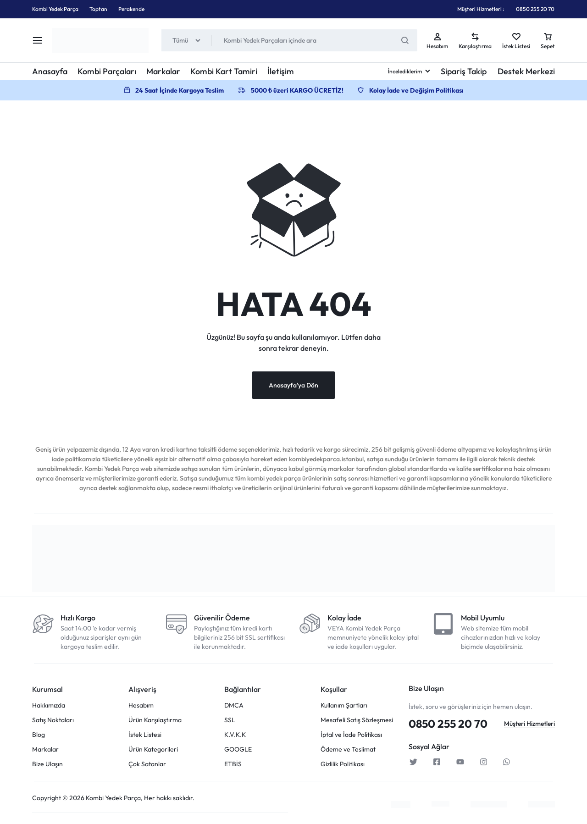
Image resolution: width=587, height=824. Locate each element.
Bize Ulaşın (47, 765)
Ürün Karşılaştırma (155, 721)
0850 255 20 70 (535, 9)
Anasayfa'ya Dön (293, 386)
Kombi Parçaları (107, 71)
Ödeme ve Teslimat (348, 751)
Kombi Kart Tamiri (223, 71)
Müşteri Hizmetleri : (480, 9)
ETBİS (233, 765)
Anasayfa (49, 71)
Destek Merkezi (526, 71)
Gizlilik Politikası (343, 765)
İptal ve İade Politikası (351, 736)
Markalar (163, 71)
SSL (229, 721)
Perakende (131, 9)
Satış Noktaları (53, 721)
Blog (38, 736)
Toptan (98, 9)
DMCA (234, 707)
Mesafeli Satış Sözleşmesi (357, 721)
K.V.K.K (235, 736)
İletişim (280, 71)
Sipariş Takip (464, 71)
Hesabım (141, 707)
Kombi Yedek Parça (55, 9)
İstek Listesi (144, 736)
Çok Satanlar (147, 765)
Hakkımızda (48, 707)
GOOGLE (238, 751)
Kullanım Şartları (344, 707)
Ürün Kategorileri (153, 751)
